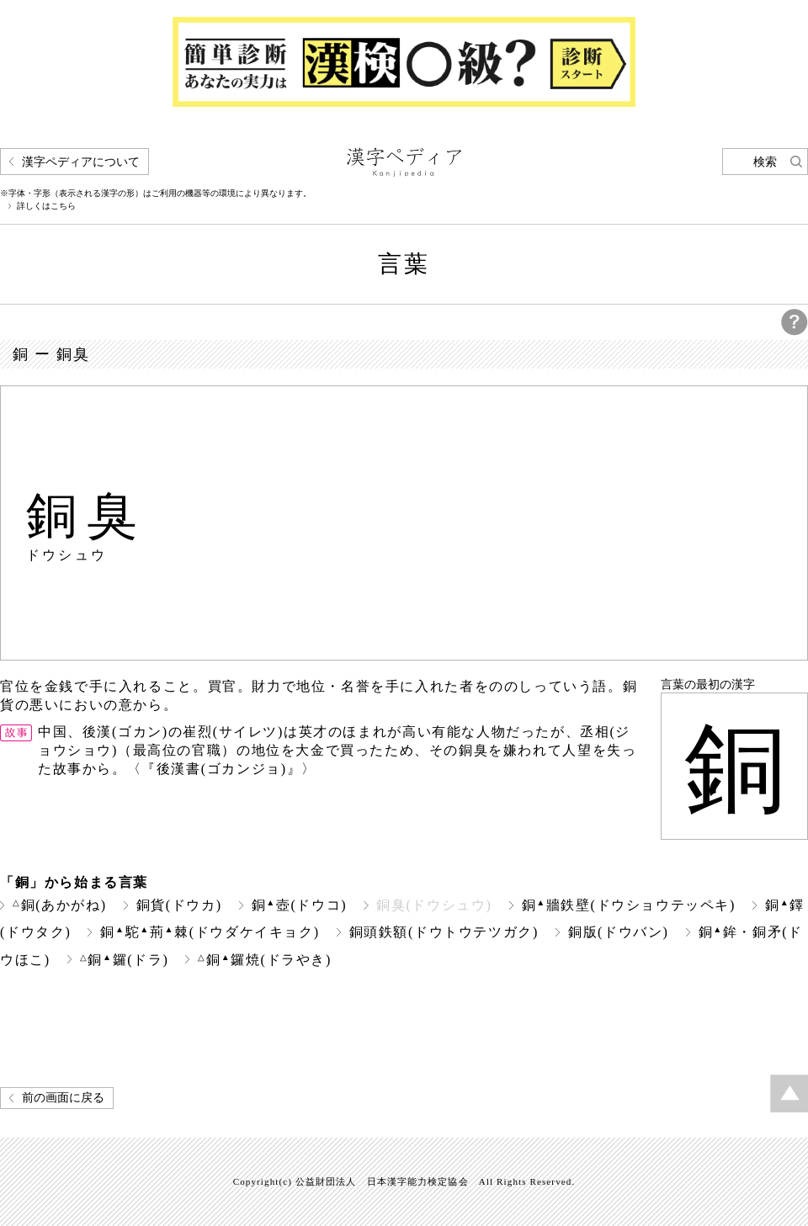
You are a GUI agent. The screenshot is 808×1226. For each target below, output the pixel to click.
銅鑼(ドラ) (124, 960)
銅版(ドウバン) (618, 932)
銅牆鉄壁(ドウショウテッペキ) (629, 905)
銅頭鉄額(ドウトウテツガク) (444, 932)
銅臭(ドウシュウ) (434, 905)
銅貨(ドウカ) (179, 905)
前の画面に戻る (63, 1097)
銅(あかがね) (60, 905)
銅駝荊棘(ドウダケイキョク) (209, 932)
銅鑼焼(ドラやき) (265, 960)
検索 (765, 162)
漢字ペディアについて (81, 162)
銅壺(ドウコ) (300, 905)
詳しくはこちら (46, 206)
